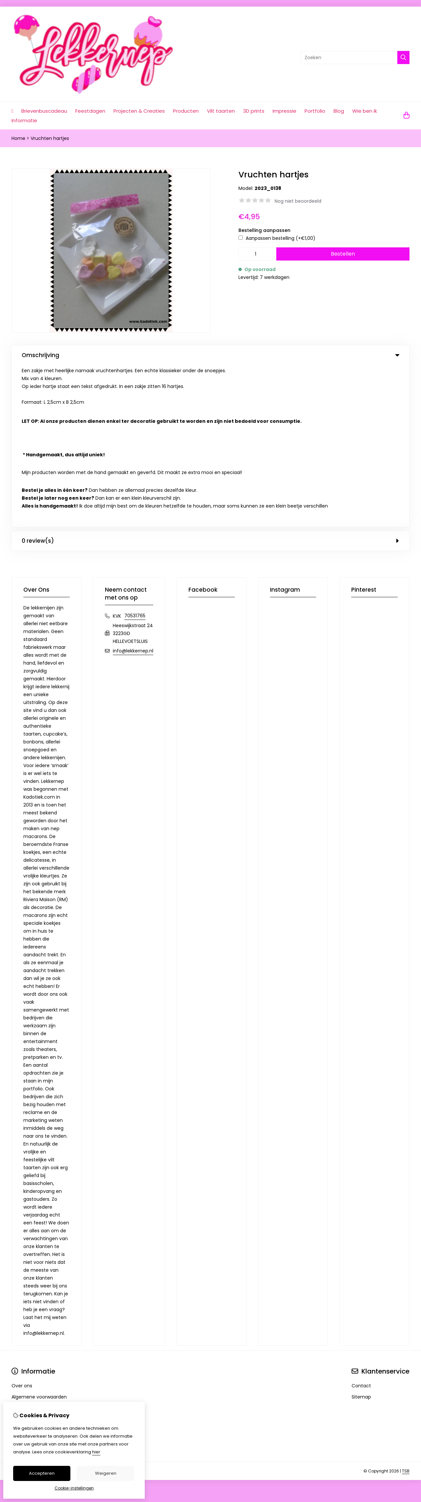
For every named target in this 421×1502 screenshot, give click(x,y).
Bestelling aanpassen (264, 230)
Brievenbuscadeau (44, 110)
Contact (361, 1223)
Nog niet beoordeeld (298, 201)
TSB (405, 1309)
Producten (186, 110)
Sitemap (361, 1235)
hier (96, 1452)
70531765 (134, 453)
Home (18, 138)
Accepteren (42, 1473)
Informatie (24, 120)
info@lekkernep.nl (133, 489)
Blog (339, 110)
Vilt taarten (221, 110)
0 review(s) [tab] (210, 379)
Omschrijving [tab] (210, 355)
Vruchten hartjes (50, 138)
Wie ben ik (364, 110)
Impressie (284, 110)
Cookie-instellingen (74, 1488)
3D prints (253, 110)
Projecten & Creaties (139, 110)
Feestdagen (90, 110)
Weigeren (105, 1473)
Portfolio (315, 110)
